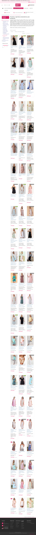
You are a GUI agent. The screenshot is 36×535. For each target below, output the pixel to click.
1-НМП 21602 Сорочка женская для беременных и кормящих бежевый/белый (22, 218)
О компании (12, 522)
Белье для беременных (5, 40)
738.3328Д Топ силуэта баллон (22, 452)
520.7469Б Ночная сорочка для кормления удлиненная (22, 430)
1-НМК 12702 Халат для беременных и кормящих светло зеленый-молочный (22, 113)
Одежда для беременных (6, 20)
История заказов (22, 525)
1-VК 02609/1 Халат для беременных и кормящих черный (14, 46)
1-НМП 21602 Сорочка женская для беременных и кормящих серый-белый (22, 240)
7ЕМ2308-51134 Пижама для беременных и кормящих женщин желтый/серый (30, 347)
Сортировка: (23, 33)
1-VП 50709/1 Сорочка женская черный (13, 68)
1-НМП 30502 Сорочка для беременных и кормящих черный (30, 262)
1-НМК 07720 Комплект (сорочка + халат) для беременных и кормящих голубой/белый (30, 387)
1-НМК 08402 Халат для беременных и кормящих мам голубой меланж (22, 91)
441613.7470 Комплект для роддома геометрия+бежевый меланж (14, 430)
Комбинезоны (5, 28)
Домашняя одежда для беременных (6, 25)
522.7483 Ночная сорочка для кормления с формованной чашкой (14, 452)
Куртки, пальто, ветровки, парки (5, 30)
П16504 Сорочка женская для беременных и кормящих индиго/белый (30, 452)
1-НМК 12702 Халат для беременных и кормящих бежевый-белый (14, 112)
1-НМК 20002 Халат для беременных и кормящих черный (30, 134)
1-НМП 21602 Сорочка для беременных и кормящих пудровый (30, 195)
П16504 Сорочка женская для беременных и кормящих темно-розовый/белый (22, 490)
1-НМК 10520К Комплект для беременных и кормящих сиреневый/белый (30, 91)
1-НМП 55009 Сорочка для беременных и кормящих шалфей (30, 305)
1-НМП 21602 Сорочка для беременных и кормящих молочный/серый (22, 195)
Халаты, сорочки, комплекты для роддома (5, 36)
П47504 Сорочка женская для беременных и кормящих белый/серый (30, 366)
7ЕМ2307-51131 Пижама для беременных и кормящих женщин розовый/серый (22, 347)
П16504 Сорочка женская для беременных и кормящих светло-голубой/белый (14, 490)
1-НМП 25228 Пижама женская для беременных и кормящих (22, 509)
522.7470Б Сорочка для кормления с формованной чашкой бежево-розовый (30, 430)
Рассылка (23, 528)
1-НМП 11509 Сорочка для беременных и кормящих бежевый (22, 174)
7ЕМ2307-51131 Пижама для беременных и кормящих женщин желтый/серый (30, 326)
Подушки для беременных (5, 32)
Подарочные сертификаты (17, 523)
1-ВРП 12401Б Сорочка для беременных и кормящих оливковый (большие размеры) (13, 91)
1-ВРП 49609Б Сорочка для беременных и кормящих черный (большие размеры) (22, 387)
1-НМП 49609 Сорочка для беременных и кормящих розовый (30, 284)
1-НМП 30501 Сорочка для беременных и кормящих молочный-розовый (22, 263)
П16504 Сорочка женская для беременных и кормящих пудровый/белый (22, 471)
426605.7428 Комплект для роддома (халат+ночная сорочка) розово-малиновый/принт (14, 409)
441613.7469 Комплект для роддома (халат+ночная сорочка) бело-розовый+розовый (30, 408)
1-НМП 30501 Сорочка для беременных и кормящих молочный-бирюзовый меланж (14, 263)
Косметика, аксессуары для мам (6, 39)
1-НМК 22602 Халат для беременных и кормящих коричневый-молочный (14, 154)
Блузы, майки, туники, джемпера (6, 21)
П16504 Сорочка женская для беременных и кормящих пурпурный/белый (30, 471)
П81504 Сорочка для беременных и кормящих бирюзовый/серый (14, 386)
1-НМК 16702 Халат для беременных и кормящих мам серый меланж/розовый (14, 134)
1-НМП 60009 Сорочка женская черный (22, 325)
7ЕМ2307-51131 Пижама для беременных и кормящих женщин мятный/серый (14, 347)
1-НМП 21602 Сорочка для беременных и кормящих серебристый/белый (13, 218)
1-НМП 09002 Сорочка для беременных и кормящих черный (14, 174)
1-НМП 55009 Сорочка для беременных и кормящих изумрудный (22, 305)
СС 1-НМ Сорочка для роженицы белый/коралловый (13, 509)
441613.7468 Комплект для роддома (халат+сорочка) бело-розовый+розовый (22, 408)
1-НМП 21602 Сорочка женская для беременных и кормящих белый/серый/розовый (30, 218)
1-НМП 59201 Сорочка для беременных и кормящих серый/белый (14, 326)
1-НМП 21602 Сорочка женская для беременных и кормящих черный (30, 240)
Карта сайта (17, 525)
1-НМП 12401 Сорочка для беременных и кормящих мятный (30, 174)
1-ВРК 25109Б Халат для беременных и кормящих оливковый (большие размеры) (30, 69)
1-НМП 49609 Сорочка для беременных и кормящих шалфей (14, 305)
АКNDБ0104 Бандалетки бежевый (22, 365)
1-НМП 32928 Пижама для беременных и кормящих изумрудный (14, 284)
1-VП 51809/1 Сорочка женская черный (21, 68)
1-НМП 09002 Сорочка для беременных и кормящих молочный (30, 154)
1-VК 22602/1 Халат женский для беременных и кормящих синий (22, 47)
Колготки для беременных (5, 27)
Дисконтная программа (12, 526)
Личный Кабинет (22, 523)
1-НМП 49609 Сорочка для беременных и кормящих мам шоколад (22, 284)
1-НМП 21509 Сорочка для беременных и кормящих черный (13, 195)
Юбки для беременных (6, 37)
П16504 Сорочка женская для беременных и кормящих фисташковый (30, 490)
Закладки (23, 527)
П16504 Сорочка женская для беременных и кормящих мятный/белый (14, 471)
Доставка (12, 523)
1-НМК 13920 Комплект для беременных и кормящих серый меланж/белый (30, 113)
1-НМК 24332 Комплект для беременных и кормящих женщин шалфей (22, 155)
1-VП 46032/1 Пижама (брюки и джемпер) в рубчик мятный (30, 46)
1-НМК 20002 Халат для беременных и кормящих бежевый (22, 134)
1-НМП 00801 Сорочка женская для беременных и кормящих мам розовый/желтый (30, 509)
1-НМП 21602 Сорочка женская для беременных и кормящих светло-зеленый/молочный (14, 240)
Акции (17, 524)
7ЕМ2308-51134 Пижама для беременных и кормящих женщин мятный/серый (14, 366)
